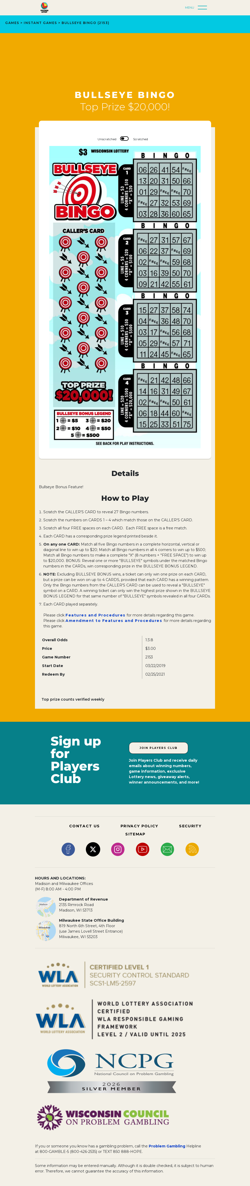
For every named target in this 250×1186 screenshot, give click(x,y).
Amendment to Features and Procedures (115, 620)
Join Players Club (158, 748)
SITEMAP (135, 834)
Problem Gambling (167, 1146)
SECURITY (190, 826)
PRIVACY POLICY (139, 826)
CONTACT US (84, 826)
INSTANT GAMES (40, 23)
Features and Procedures (96, 615)
